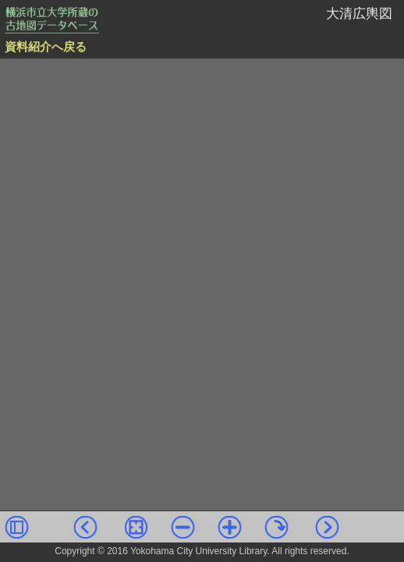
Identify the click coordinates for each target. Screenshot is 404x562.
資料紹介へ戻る (46, 47)
